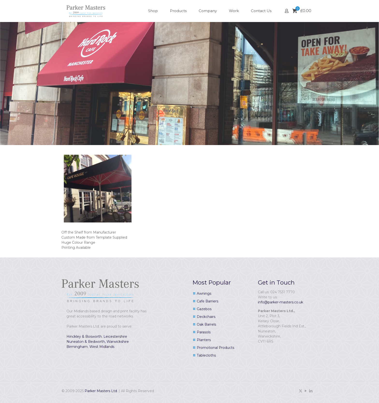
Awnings (204, 293)
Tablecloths (206, 355)
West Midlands (101, 346)
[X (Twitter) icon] (300, 390)
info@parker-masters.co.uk (280, 302)
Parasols (204, 332)
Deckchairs (206, 317)
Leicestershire (115, 336)
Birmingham (77, 346)
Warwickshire (118, 341)
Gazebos (204, 309)
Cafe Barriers (207, 301)
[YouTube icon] (305, 390)
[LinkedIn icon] (311, 390)
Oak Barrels (206, 324)
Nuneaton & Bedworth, (86, 341)
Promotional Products (215, 347)
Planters (204, 340)
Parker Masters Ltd (101, 391)
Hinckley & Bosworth (84, 336)
